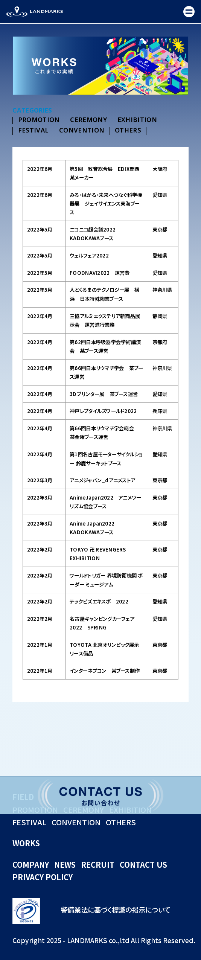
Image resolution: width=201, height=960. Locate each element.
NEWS (65, 864)
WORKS (26, 843)
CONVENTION (81, 130)
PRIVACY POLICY (42, 877)
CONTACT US (143, 864)
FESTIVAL (33, 130)
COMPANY (30, 864)
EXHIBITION (137, 120)
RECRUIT (97, 864)
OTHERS (128, 130)
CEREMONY (88, 120)
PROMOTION (39, 120)
